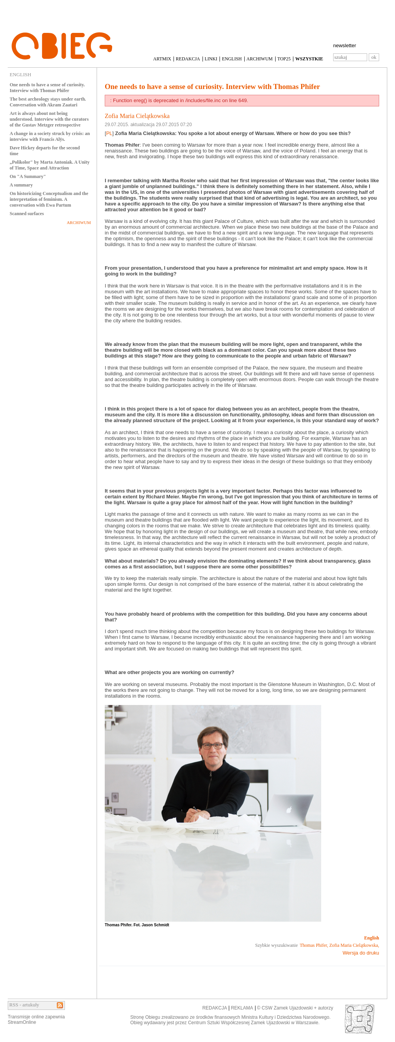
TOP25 (284, 59)
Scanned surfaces (27, 213)
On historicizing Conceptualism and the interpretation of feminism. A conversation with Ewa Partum (49, 199)
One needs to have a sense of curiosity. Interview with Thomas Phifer (47, 87)
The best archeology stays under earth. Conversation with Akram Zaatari (48, 102)
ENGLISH (232, 59)
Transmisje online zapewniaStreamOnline (36, 1019)
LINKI (211, 59)
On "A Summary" (28, 176)
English (371, 938)
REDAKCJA (188, 59)
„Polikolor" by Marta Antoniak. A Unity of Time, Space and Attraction (50, 165)
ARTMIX (162, 59)
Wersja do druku (361, 953)
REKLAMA (242, 1008)
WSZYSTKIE (309, 59)
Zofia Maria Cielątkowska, (354, 945)
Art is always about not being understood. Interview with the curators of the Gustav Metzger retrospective (49, 119)
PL (109, 133)
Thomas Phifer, (314, 945)
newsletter (344, 45)
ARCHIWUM (260, 59)
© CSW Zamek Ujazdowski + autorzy (295, 1008)
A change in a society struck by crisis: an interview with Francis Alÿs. (50, 136)
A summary (21, 185)
